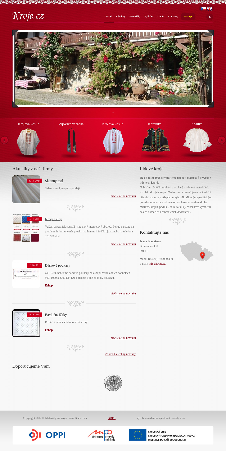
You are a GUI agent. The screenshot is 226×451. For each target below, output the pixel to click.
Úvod (109, 16)
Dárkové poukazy (57, 265)
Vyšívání (148, 16)
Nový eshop (53, 219)
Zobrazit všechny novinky (120, 354)
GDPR (112, 418)
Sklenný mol (54, 181)
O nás (161, 16)
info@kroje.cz (157, 263)
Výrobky (120, 16)
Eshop (49, 330)
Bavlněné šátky (56, 315)
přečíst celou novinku (123, 196)
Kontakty (173, 16)
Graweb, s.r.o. (177, 418)
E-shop (188, 16)
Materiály (134, 16)
